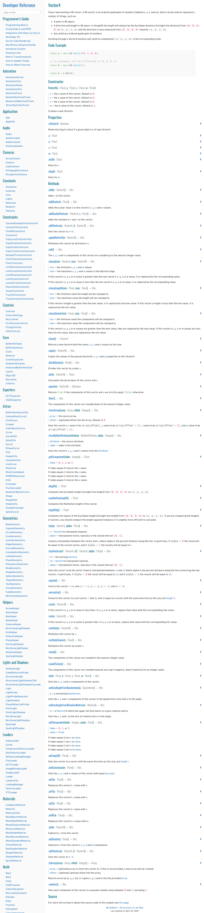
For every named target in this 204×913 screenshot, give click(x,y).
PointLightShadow (15, 712)
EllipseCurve (12, 448)
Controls (10, 311)
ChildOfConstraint (15, 231)
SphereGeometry (15, 575)
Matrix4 (71, 237)
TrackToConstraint (16, 294)
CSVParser (12, 420)
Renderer (11, 206)
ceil (50, 249)
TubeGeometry (13, 591)
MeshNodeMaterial (16, 832)
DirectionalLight (14, 676)
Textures (10, 210)
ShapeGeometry (14, 571)
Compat (10, 424)
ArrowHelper (13, 608)
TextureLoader (13, 788)
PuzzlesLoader (13, 487)
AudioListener (13, 141)
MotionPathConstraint (17, 286)
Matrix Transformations (18, 56)
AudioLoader (12, 740)
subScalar (54, 839)
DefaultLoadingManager (18, 756)
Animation (11, 186)
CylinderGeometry (15, 540)
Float (62, 88)
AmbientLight (13, 668)
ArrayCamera (13, 158)
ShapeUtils (12, 503)
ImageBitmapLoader (16, 768)
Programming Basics (17, 24)
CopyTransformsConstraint (20, 251)
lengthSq (53, 510)
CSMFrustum (13, 884)
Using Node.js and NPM (18, 28)
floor (51, 398)
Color (8, 880)
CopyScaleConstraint (17, 247)
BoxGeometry (13, 524)
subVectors (54, 851)
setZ (51, 803)
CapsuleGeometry (15, 528)
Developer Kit (13, 36)
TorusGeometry (14, 587)
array (53, 416)
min (52, 267)
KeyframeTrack (14, 93)
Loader (9, 776)
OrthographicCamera (17, 170)
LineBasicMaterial (15, 804)
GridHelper (11, 632)
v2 (51, 560)
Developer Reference (19, 5)
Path (8, 479)
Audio (9, 133)
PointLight (11, 708)
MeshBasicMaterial (16, 816)
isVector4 (54, 123)
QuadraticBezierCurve (17, 491)
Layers (9, 371)
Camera (10, 162)
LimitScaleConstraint (17, 278)
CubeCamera (12, 166)
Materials (11, 202)
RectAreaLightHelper (17, 648)
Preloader (11, 483)
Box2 (8, 873)
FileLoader (11, 760)
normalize (54, 592)
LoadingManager (14, 784)
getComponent (56, 457)
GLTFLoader (12, 764)
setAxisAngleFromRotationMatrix (66, 705)
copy (51, 350)
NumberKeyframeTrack (18, 97)
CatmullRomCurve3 (16, 416)
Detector (10, 355)
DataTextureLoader (16, 752)
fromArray (54, 410)
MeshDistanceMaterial (18, 824)
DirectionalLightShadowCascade (23, 684)
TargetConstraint (15, 290)
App (8, 117)
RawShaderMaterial (16, 848)
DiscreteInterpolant (16, 892)
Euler (8, 900)
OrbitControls (13, 331)
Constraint (11, 235)
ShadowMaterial (14, 856)
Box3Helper (12, 620)
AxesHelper (12, 612)
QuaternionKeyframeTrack (20, 101)
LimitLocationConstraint (19, 270)
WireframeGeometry (17, 595)
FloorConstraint (14, 262)
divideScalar (55, 362)
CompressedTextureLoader (20, 748)
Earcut (9, 444)
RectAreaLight (13, 716)
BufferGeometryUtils (17, 412)
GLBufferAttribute (15, 363)
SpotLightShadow (15, 728)
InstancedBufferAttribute (19, 367)
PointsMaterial (14, 844)
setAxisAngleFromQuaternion (63, 687)
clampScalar (55, 313)
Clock (9, 351)
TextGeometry (13, 583)
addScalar (54, 202)
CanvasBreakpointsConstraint (22, 223)
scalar (111, 773)
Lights (9, 198)
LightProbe (11, 692)
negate (52, 580)
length (52, 486)
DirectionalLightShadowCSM (21, 680)
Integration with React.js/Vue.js (23, 32)
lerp (51, 526)
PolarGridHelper (14, 636)
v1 (51, 556)
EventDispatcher (15, 359)
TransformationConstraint (20, 298)
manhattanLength (58, 498)
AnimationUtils (14, 89)
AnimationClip (13, 81)
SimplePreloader (15, 507)
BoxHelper (11, 616)
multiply (53, 628)
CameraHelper (13, 624)
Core (8, 194)
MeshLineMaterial (15, 828)
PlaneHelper (12, 640)
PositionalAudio (14, 145)
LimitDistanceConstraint (19, 266)
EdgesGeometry (14, 544)
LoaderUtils (12, 780)
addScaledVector (57, 213)
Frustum (10, 904)
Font (8, 452)
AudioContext (13, 137)
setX (51, 779)
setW (51, 815)
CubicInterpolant (15, 888)
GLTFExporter (13, 395)
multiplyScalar (56, 640)
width (52, 159)
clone (51, 338)
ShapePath (11, 499)
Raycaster (11, 379)
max (52, 271)
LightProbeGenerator (17, 696)
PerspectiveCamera (16, 174)
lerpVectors (54, 551)
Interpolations (13, 460)
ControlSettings (14, 315)
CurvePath (11, 436)
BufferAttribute (14, 343)
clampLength (55, 288)
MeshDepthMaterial (16, 820)
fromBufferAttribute (59, 435)
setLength (54, 755)
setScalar (53, 767)
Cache (9, 744)
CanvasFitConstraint (17, 227)
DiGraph (10, 896)
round (52, 652)
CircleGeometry (14, 532)
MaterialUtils (13, 812)
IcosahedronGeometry (17, 552)
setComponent (56, 722)
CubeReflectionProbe (17, 672)
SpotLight (11, 724)
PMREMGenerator (15, 475)
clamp (52, 261)
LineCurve (11, 464)
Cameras (10, 190)
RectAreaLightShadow (18, 720)
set (50, 676)
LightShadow (13, 700)
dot (50, 374)
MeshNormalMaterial (17, 836)
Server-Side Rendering (18, 40)
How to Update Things (17, 60)
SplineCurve (12, 511)
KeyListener (12, 319)
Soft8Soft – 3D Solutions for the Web (126, 907)
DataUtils (11, 440)
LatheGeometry (14, 556)
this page (124, 902)
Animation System (15, 48)
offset (53, 420)
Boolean (64, 123)
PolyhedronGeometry (17, 564)
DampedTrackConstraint (19, 254)
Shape (9, 495)
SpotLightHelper (14, 656)
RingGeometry (13, 567)
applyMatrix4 (55, 237)
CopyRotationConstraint (18, 243)
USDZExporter (13, 399)
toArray (52, 863)
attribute (54, 441)
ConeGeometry (14, 536)
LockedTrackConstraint (18, 282)
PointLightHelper (15, 644)
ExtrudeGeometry (15, 548)
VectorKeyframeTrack (17, 105)
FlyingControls (14, 327)
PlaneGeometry (14, 560)
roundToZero (55, 664)
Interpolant (11, 908)
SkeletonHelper (14, 652)
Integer (85, 410)
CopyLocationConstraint (19, 239)
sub (50, 827)
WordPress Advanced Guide (21, 44)
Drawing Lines (13, 52)
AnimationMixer (14, 85)
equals (52, 386)
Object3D (10, 375)
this (71, 190)
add (51, 190)
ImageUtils (11, 456)
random (53, 884)
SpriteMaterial (13, 860)
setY (51, 791)
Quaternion (88, 687)
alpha (53, 535)
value (53, 732)
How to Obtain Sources (18, 64)
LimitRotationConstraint (19, 274)
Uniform (10, 383)
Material (10, 808)
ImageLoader (13, 772)
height (52, 171)
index (52, 445)
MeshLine (11, 468)
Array (70, 410)
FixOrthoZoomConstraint (19, 258)
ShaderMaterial (14, 852)
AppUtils (10, 121)
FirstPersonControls (17, 323)
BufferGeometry (14, 347)
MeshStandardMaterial (18, 840)
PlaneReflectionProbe (17, 704)
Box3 (8, 877)
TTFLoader (11, 792)
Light (8, 688)
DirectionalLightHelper (18, 628)
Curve (9, 432)
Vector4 (61, 190)
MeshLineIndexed (15, 471)
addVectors (54, 225)
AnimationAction (15, 77)
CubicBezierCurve (15, 428)
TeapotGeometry (14, 579)
